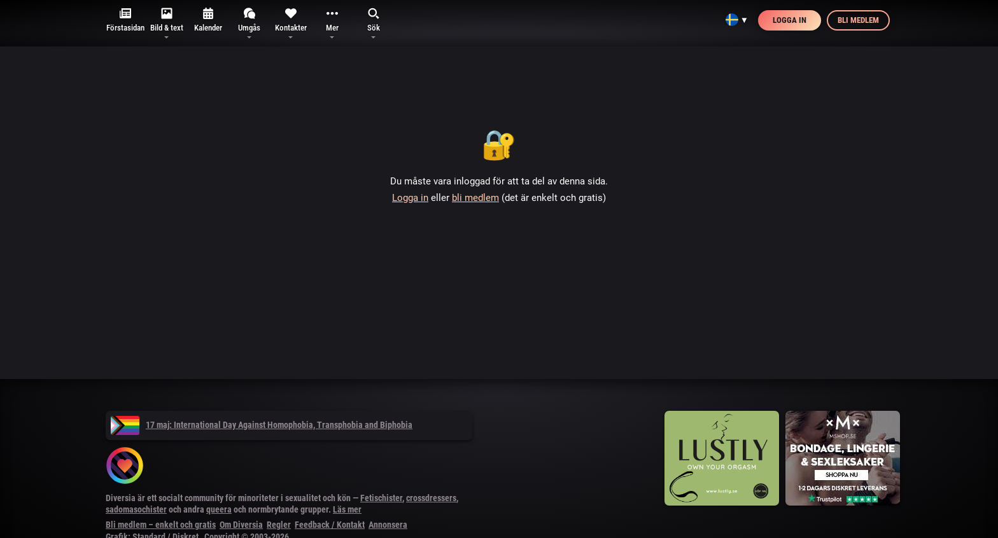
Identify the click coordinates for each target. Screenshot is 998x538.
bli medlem (475, 197)
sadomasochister (136, 509)
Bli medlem (858, 20)
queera (219, 509)
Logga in (789, 20)
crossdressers (431, 498)
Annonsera (388, 525)
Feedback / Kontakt (330, 525)
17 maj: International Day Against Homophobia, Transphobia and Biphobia (261, 425)
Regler (279, 525)
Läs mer (347, 509)
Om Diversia (241, 525)
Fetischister (381, 498)
